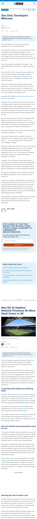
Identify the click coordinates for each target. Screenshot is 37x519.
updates (24, 410)
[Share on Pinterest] (33, 10)
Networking (5, 10)
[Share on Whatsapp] (35, 10)
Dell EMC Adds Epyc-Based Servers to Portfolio (15, 267)
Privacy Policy (24, 249)
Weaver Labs (6, 460)
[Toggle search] (34, 3)
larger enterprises (23, 76)
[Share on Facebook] (28, 10)
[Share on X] (31, 10)
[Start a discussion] (26, 10)
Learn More (9, 40)
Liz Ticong (5, 344)
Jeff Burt (5, 28)
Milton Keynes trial (13, 394)
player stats (22, 408)
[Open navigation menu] (3, 3)
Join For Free (18, 245)
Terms (18, 249)
